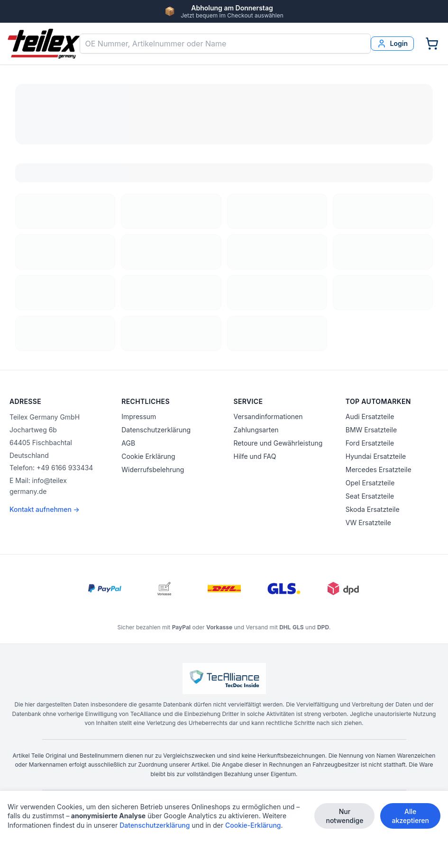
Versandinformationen (268, 416)
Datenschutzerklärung (156, 430)
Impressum (138, 416)
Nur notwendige (344, 817)
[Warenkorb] (431, 43)
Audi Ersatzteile (370, 416)
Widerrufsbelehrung (152, 469)
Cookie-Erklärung (253, 827)
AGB (128, 443)
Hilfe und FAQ (255, 456)
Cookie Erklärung (148, 456)
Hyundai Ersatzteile (376, 456)
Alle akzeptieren (410, 817)
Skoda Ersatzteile (373, 509)
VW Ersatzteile (368, 523)
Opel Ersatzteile (370, 483)
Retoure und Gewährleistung (278, 443)
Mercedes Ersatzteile (378, 469)
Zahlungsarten (256, 430)
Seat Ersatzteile (370, 496)
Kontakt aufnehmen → (44, 509)
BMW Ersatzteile (371, 430)
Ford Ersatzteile (370, 443)
